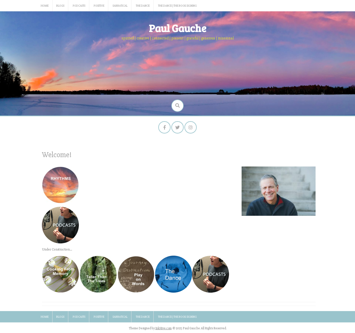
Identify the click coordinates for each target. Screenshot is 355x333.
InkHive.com (163, 328)
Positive (99, 6)
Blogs (60, 6)
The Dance (143, 6)
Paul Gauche (177, 28)
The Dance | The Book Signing (177, 6)
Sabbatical (120, 6)
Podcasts (79, 6)
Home (45, 6)
